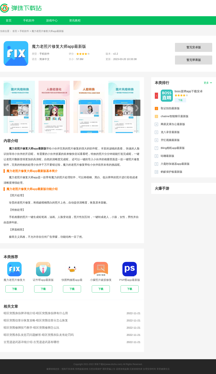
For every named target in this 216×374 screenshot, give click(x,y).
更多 (208, 82)
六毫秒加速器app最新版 (175, 163)
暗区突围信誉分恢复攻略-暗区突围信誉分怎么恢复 (36, 320)
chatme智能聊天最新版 (174, 116)
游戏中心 (52, 20)
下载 (180, 100)
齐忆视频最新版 (170, 139)
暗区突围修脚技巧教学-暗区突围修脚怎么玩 (31, 327)
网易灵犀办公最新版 (173, 124)
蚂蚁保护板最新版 (171, 171)
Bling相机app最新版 (173, 147)
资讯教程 (75, 20)
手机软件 (29, 20)
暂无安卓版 (193, 47)
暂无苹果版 (193, 59)
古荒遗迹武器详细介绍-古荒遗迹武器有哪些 (31, 342)
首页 (9, 20)
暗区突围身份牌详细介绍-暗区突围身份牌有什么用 (36, 313)
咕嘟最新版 (167, 155)
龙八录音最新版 (170, 132)
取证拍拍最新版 (170, 108)
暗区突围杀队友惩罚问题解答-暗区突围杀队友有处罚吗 (39, 334)
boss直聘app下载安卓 (189, 91)
